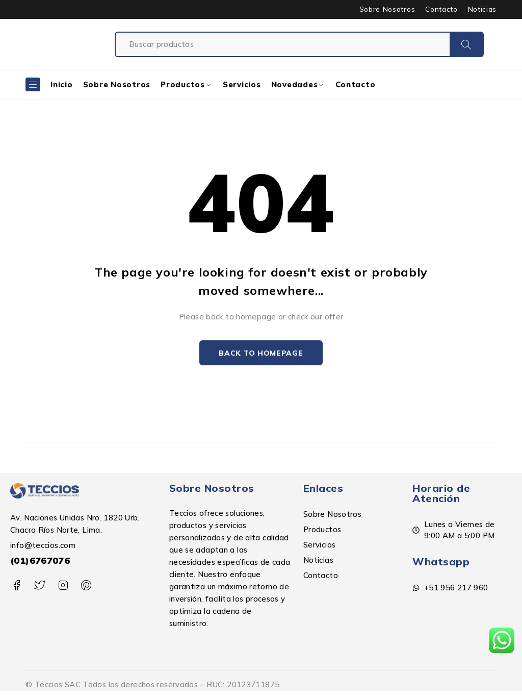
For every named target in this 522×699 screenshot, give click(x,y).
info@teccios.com (42, 546)
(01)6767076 (40, 561)
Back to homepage (261, 353)
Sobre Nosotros (387, 9)
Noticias (482, 9)
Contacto (441, 9)
